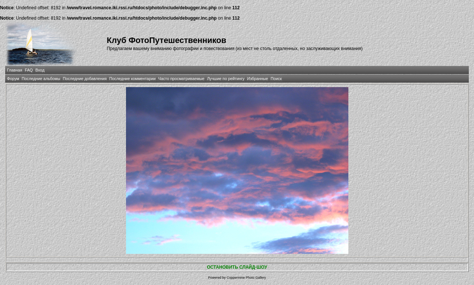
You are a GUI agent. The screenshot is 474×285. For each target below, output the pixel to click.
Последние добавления (84, 78)
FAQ (29, 70)
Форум (13, 78)
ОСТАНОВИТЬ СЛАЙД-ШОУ (237, 267)
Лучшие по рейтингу (226, 78)
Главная (14, 70)
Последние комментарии (132, 78)
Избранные (257, 78)
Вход (40, 70)
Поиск (276, 78)
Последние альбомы (41, 78)
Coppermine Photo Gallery (246, 277)
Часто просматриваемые (181, 78)
